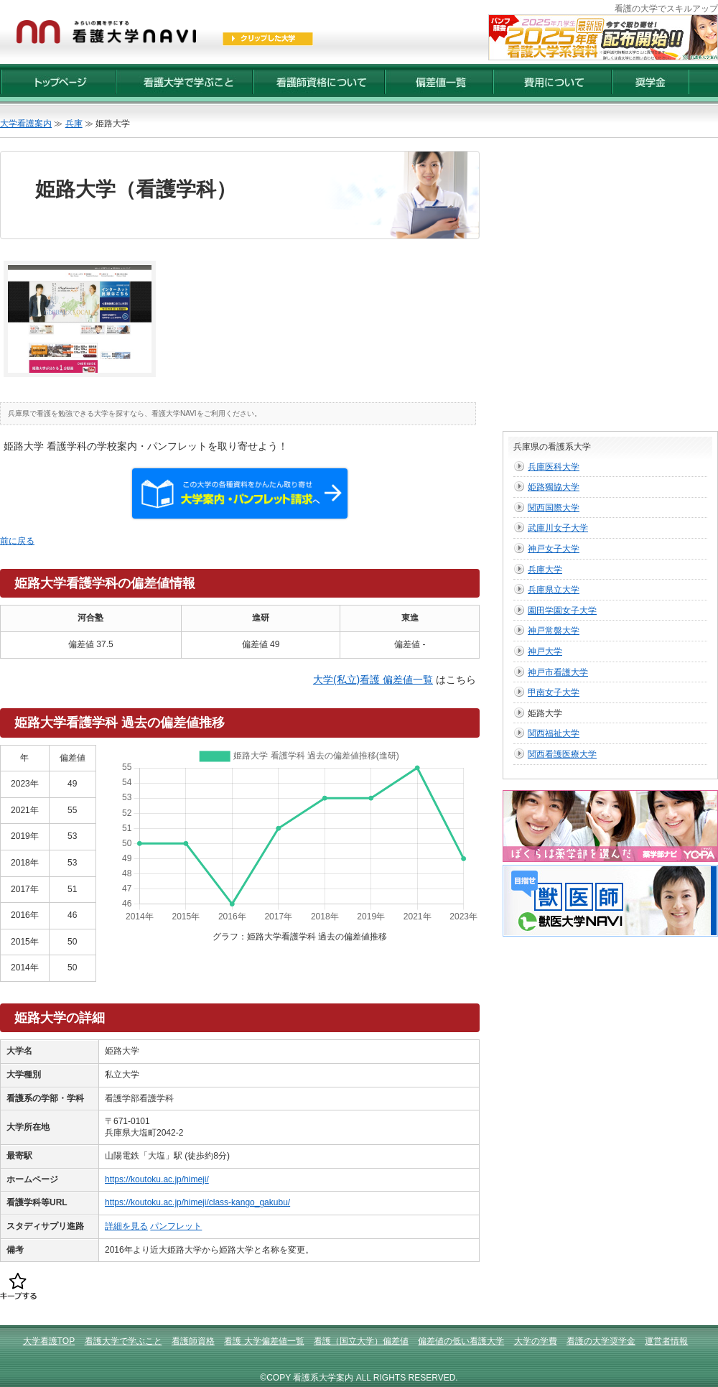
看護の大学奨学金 (601, 1341)
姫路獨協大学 (553, 487)
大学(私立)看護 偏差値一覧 (373, 679)
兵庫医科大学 (553, 467)
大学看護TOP (49, 1341)
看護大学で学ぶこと (123, 1341)
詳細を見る (126, 1226)
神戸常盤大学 (553, 631)
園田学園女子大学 (562, 611)
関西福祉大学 (553, 733)
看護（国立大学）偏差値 (361, 1341)
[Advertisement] (134, 285)
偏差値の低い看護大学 (461, 1341)
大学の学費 (535, 1341)
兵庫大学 (545, 570)
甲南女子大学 (553, 692)
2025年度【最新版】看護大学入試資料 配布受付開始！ (603, 37)
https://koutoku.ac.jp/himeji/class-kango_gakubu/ (197, 1202)
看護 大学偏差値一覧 (264, 1341)
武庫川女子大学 (558, 528)
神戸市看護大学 (558, 672)
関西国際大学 (553, 508)
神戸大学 (545, 651)
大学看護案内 (26, 124)
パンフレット (176, 1226)
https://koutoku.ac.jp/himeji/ (157, 1179)
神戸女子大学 (553, 549)
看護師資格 (193, 1341)
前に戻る (17, 541)
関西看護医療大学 (562, 754)
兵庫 (74, 124)
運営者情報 (666, 1341)
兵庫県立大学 (553, 590)
